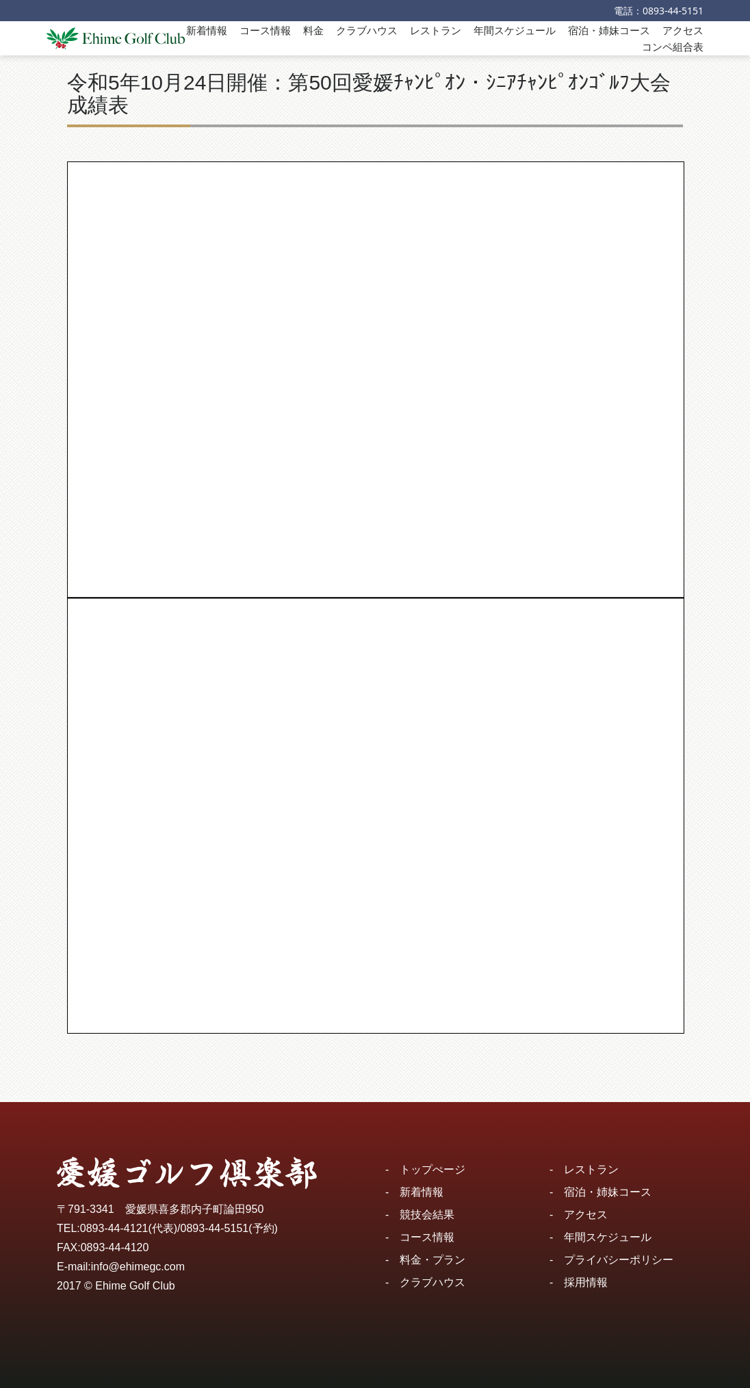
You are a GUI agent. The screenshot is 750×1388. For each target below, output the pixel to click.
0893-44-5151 (673, 10)
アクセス (682, 30)
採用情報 (586, 1282)
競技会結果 (427, 1214)
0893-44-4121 (114, 1228)
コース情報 (265, 30)
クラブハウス (367, 30)
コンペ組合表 (672, 46)
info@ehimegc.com (138, 1266)
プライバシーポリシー (618, 1260)
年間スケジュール (515, 30)
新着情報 (206, 30)
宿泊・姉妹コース (609, 30)
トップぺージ (432, 1169)
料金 (313, 30)
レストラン (435, 30)
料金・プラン (432, 1260)
